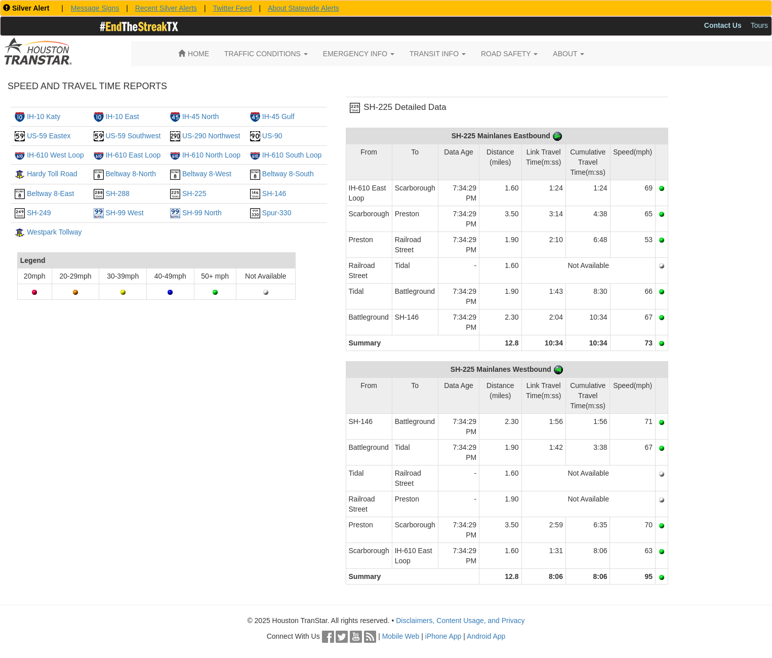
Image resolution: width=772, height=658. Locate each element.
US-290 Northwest (211, 136)
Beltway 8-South (288, 174)
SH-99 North (202, 213)
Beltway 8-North (130, 174)
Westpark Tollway (54, 232)
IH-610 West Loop (55, 155)
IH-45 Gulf (278, 116)
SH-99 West (124, 213)
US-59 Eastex (48, 136)
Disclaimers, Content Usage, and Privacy (460, 620)
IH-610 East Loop (132, 155)
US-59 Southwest (132, 136)
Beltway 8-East (50, 193)
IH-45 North (200, 116)
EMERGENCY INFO (358, 54)
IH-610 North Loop (211, 155)
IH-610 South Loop (292, 155)
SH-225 (194, 193)
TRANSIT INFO (438, 54)
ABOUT (568, 54)
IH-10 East (122, 116)
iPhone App (443, 636)
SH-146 (274, 193)
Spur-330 (277, 213)
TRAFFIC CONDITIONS (266, 54)
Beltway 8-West (206, 174)
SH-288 (117, 193)
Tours (759, 25)
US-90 (272, 136)
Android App (486, 636)
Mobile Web (401, 636)
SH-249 (39, 213)
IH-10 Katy (43, 116)
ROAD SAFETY (509, 54)
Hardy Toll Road (52, 174)
